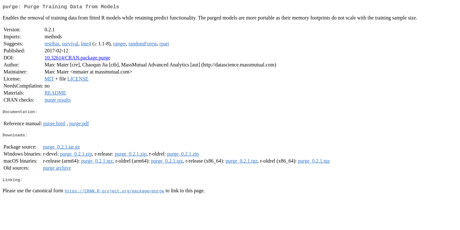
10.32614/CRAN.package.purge (77, 59)
